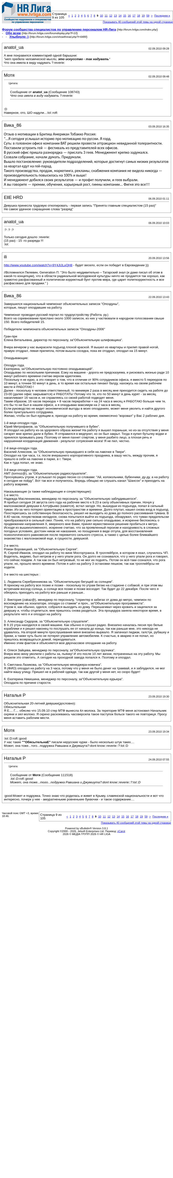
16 (129, 15)
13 (115, 15)
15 (124, 15)
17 (134, 15)
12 (110, 15)
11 (106, 15)
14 (120, 15)
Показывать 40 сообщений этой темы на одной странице (138, 21)
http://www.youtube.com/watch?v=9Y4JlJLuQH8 (38, 265)
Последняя (162, 15)
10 (101, 15)
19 (143, 15)
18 (138, 15)
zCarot (121, 831)
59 (147, 15)
